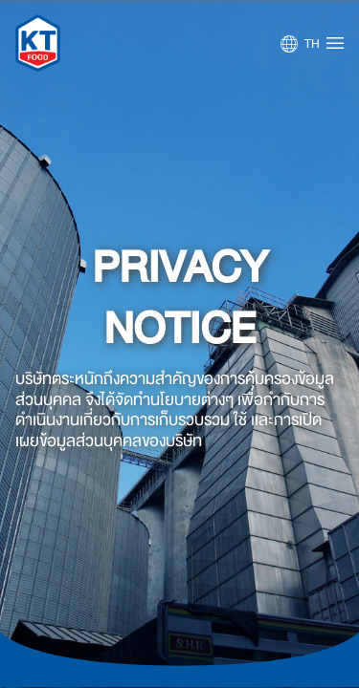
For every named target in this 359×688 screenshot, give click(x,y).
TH (312, 43)
